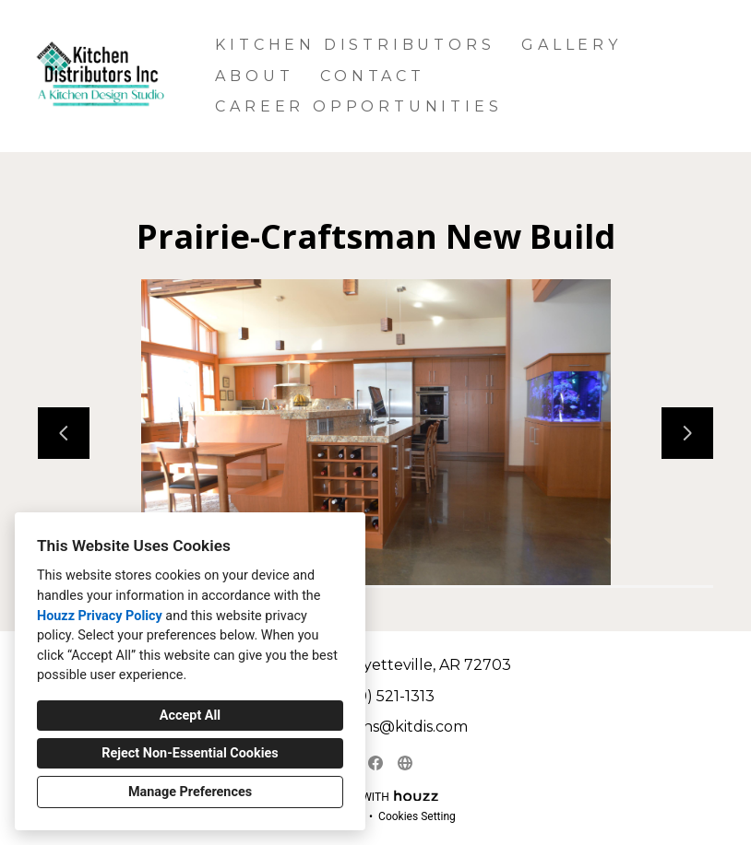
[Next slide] (687, 433)
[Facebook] (375, 763)
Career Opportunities (358, 106)
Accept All (190, 715)
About (254, 76)
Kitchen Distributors (355, 44)
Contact (372, 76)
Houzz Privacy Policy (99, 616)
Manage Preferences (190, 792)
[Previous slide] (63, 433)
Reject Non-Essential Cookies (189, 753)
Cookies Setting (417, 816)
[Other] (405, 763)
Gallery (571, 44)
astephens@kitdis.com (385, 726)
